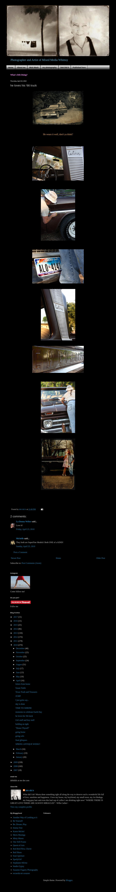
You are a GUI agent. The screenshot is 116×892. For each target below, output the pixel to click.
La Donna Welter (23, 521)
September (20, 660)
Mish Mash (34, 67)
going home (20, 732)
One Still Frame (19, 842)
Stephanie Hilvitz (20, 863)
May (18, 676)
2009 (16, 762)
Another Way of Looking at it (25, 817)
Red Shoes (17, 852)
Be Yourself (18, 821)
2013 (16, 633)
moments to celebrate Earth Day (28, 712)
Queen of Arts (18, 845)
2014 (16, 629)
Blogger (69, 880)
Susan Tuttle (20, 688)
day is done (20, 704)
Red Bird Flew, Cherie (22, 849)
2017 (16, 617)
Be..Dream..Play (20, 824)
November (20, 652)
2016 (16, 621)
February (20, 753)
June (18, 672)
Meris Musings (19, 835)
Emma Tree (17, 828)
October (19, 656)
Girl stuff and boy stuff (24, 720)
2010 (16, 645)
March (19, 749)
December (20, 648)
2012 (16, 637)
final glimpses (21, 740)
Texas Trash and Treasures (26, 692)
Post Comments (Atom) (31, 563)
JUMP (18, 696)
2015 (16, 625)
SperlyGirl (17, 859)
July (18, 668)
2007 (16, 770)
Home (10, 67)
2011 (16, 641)
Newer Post (15, 558)
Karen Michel (18, 831)
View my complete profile (21, 807)
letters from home (22, 684)
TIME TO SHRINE (23, 708)
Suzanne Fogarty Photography (25, 870)
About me (21, 67)
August (19, 664)
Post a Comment (20, 552)
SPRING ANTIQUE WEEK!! (27, 744)
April (18, 680)
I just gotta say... (22, 700)
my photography (49, 67)
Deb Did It (64, 67)
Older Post (100, 558)
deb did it (30, 790)
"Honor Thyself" (22, 728)
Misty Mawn (18, 838)
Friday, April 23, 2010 (25, 529)
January (19, 757)
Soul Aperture (18, 856)
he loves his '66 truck (24, 716)
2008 (16, 766)
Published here (79, 67)
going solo (19, 736)
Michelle (20, 538)
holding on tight (22, 724)
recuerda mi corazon (21, 873)
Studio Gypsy (18, 866)
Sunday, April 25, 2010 (25, 546)
